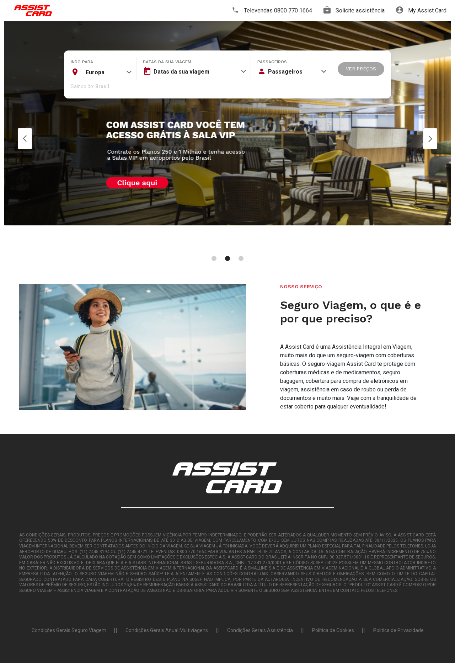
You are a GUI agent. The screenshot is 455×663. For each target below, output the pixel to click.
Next (430, 138)
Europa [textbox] (95, 72)
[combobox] (101, 72)
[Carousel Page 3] (241, 258)
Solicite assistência (354, 10)
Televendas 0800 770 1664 (272, 10)
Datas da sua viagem (167, 61)
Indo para (82, 61)
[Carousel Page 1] (214, 258)
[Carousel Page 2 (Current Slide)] (227, 258)
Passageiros (272, 61)
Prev (25, 138)
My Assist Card (421, 10)
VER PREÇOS (361, 68)
